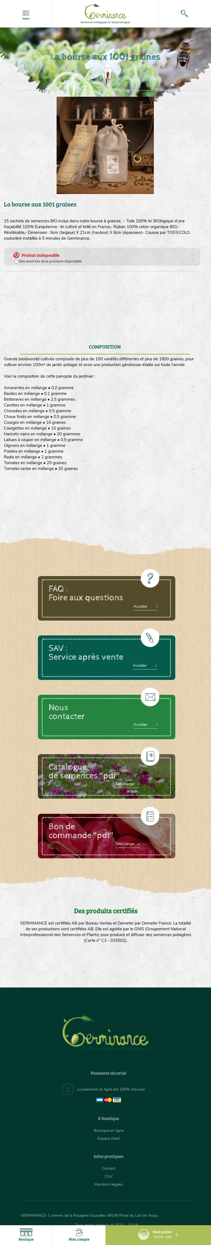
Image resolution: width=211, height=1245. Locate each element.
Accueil (94, 42)
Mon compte (79, 1235)
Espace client (109, 1138)
